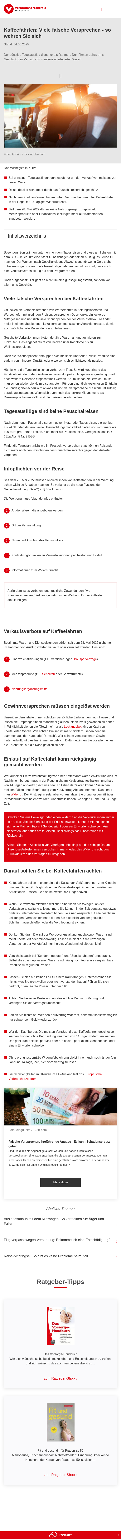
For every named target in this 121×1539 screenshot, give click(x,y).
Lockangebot (73, 726)
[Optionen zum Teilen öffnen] (60, 75)
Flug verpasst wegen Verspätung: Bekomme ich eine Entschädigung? (57, 1240)
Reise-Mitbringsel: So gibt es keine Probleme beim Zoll (46, 1256)
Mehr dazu (60, 1182)
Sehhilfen (48, 674)
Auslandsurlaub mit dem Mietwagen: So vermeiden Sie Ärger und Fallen (54, 1221)
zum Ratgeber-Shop (59, 1378)
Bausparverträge (85, 659)
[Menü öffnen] (112, 9)
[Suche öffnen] (102, 9)
